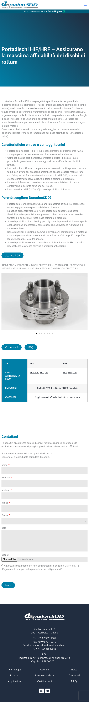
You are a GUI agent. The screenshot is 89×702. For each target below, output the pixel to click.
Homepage (8, 265)
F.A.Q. (74, 681)
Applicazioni (14, 681)
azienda (5, 478)
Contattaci (74, 675)
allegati (5, 555)
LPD (37, 372)
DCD (32, 372)
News (74, 669)
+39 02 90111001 (47, 638)
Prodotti (22, 265)
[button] (85, 5)
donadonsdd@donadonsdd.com (48, 645)
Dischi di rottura (41, 265)
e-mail (4, 503)
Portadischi (61, 265)
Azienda (44, 669)
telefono (6, 490)
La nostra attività (44, 675)
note (3, 528)
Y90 (70, 372)
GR (46, 372)
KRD (75, 372)
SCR (65, 372)
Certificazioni (44, 681)
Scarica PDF (12, 255)
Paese (5, 515)
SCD (42, 372)
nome (4, 465)
